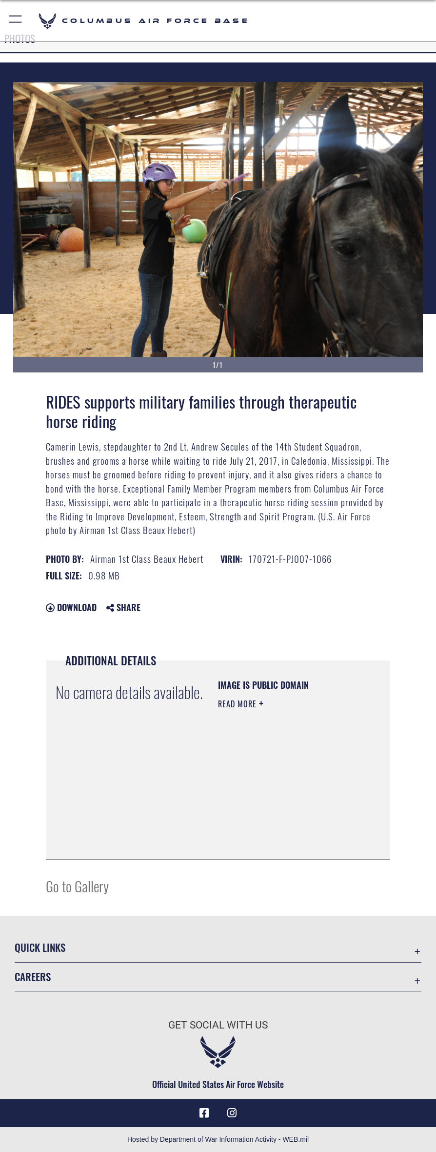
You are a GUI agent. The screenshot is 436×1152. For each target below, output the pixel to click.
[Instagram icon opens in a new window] (231, 1113)
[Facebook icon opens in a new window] (204, 1113)
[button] (16, 20)
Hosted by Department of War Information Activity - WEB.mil (218, 1139)
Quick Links (40, 947)
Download (71, 607)
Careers (33, 976)
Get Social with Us (218, 1025)
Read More (238, 704)
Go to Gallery (77, 885)
